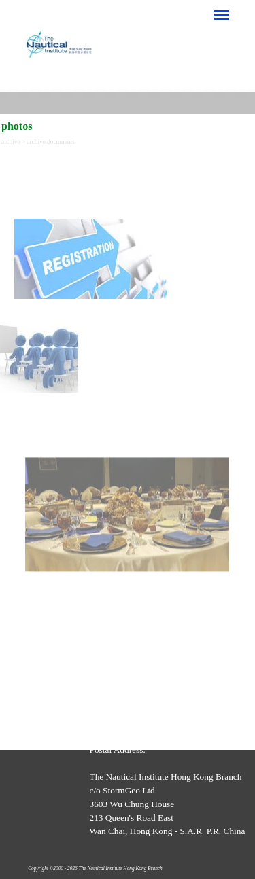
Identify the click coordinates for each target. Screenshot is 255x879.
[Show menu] (221, 14)
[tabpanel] (127, 226)
